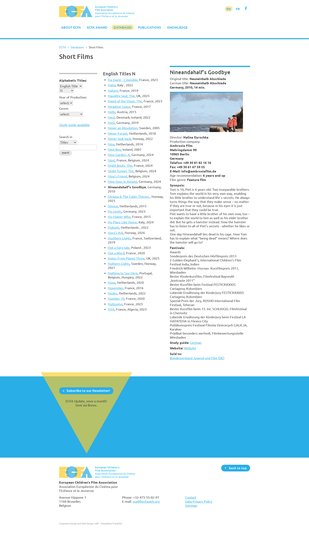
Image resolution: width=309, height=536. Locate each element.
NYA (111, 309)
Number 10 (116, 298)
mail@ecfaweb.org (146, 501)
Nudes (112, 293)
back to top (238, 468)
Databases (123, 27)
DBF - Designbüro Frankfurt (108, 523)
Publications (149, 27)
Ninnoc (113, 206)
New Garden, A (119, 155)
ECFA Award (97, 27)
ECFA (62, 47)
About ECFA (71, 27)
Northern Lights (119, 238)
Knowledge (177, 27)
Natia (112, 85)
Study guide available (74, 125)
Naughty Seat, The (121, 96)
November (115, 288)
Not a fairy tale (118, 247)
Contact (190, 497)
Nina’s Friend (117, 176)
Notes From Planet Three (126, 258)
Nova (111, 282)
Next (111, 160)
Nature (113, 90)
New (111, 144)
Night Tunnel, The (121, 171)
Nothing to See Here (123, 273)
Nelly (111, 112)
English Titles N (119, 73)
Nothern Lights (119, 263)
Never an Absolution (123, 128)
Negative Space (119, 106)
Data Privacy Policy (198, 501)
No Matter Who (119, 217)
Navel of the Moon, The (125, 101)
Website (190, 348)
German (196, 342)
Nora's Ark (115, 233)
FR (238, 9)
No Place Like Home (122, 222)
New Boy (114, 149)
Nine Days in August (122, 181)
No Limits (115, 211)
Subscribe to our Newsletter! (88, 391)
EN (229, 9)
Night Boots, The (120, 165)
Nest (111, 117)
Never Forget (117, 133)
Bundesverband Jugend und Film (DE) (197, 358)
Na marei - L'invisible (123, 80)
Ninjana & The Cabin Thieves (129, 196)
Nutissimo (115, 304)
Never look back (119, 139)
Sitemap (191, 505)
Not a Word (116, 253)
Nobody (113, 227)
